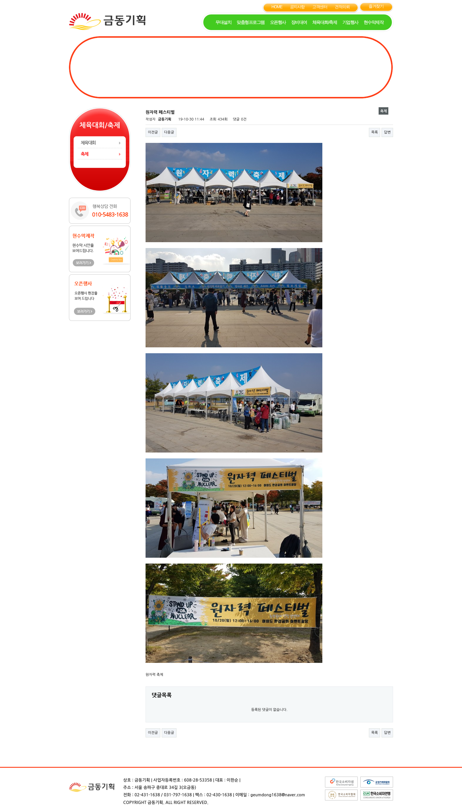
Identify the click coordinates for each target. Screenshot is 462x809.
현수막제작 (374, 22)
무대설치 (223, 22)
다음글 (169, 132)
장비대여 (299, 22)
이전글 (153, 132)
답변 (387, 132)
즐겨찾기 (376, 6)
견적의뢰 (342, 6)
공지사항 (297, 6)
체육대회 (88, 143)
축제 (84, 154)
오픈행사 (278, 22)
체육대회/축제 (324, 22)
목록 (374, 132)
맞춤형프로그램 (251, 22)
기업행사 (350, 22)
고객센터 (319, 6)
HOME (276, 6)
